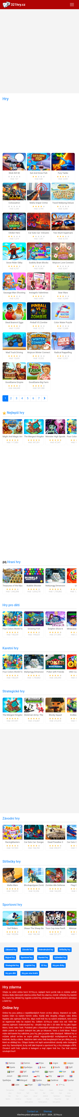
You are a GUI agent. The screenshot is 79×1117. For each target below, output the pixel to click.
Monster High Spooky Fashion (59, 436)
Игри (29, 1085)
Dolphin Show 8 (55, 628)
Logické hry (30, 965)
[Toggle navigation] (72, 4)
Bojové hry (10, 957)
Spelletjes (27, 1067)
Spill (69, 1067)
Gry (37, 1076)
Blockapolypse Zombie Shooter (39, 885)
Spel (11, 1071)
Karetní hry (10, 648)
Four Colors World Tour (13, 628)
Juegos (68, 1063)
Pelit (36, 1071)
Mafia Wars (12, 885)
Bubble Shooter (34, 585)
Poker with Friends (55, 672)
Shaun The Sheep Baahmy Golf (38, 928)
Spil (23, 1071)
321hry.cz (18, 5)
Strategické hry (13, 691)
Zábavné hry (10, 950)
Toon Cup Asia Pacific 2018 (58, 928)
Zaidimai (53, 1080)
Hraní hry (11, 562)
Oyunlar (69, 1080)
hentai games (42, 1102)
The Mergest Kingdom (34, 436)
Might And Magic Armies (14, 436)
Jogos (53, 1063)
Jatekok (23, 1076)
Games (10, 1063)
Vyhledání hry (60, 957)
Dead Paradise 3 (55, 842)
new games (56, 1102)
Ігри (62, 1071)
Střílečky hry (11, 861)
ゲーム (60, 1085)
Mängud (22, 1080)
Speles (37, 1080)
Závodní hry (11, 818)
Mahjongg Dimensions (56, 585)
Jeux (42, 1067)
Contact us (32, 1111)
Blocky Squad (55, 715)
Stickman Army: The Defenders (38, 715)
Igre (60, 1076)
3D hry (44, 965)
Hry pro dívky (58, 965)
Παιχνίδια (44, 1085)
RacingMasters (12, 842)
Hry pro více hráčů (30, 973)
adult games (29, 1102)
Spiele (11, 1067)
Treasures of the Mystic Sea (16, 585)
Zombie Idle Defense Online (58, 885)
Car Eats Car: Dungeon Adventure (40, 842)
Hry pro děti (11, 605)
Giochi (55, 1067)
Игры (40, 1063)
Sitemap (48, 1111)
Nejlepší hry (13, 413)
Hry (49, 1076)
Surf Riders (12, 928)
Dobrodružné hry (46, 950)
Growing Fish (34, 628)
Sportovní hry (12, 905)
